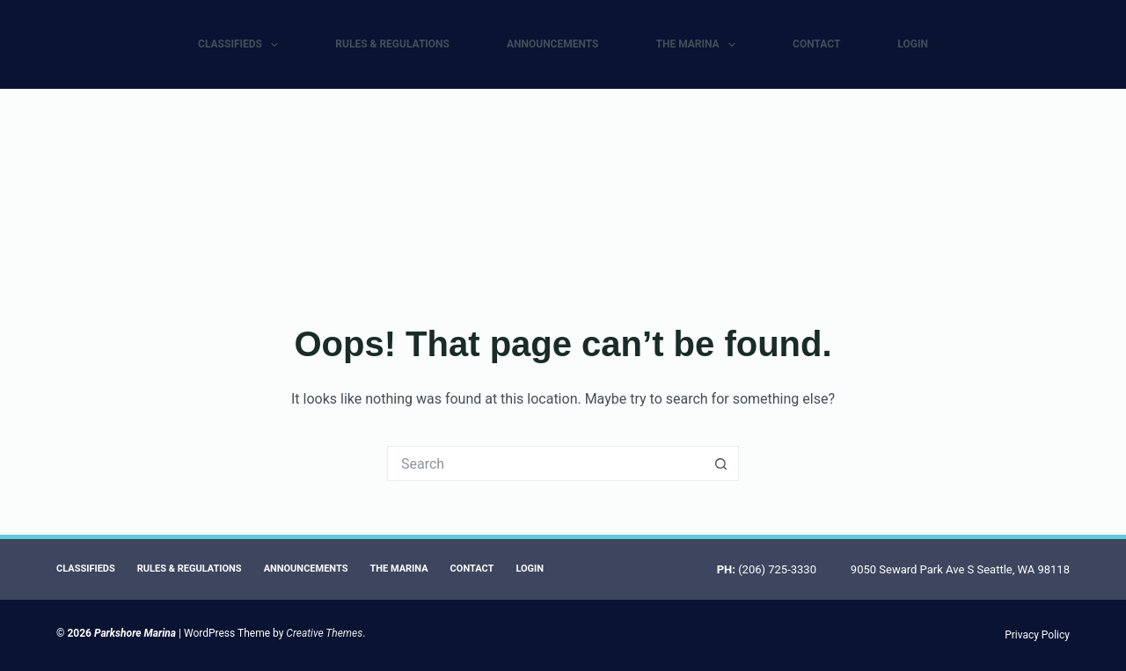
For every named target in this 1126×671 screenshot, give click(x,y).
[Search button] (721, 463)
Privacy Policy (1037, 635)
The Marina (699, 44)
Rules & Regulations (392, 44)
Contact (816, 44)
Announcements (553, 44)
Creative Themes (324, 633)
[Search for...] (545, 463)
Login (912, 44)
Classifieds (241, 44)
